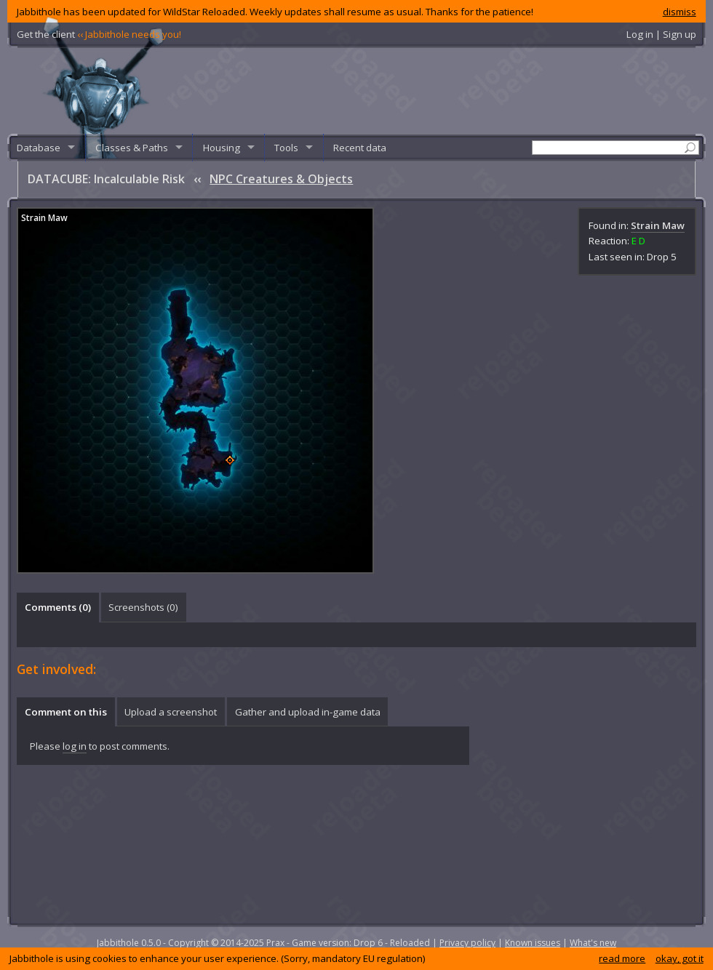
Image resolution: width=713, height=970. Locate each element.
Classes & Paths (131, 147)
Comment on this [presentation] (66, 711)
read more (622, 958)
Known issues (532, 943)
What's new (593, 943)
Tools (286, 147)
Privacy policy (467, 943)
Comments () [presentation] (58, 607)
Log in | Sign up (661, 34)
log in (75, 746)
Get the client (99, 34)
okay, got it (680, 958)
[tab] (57, 607)
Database (38, 147)
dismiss (679, 11)
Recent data (359, 147)
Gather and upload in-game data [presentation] (308, 711)
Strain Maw (658, 225)
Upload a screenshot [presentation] (170, 711)
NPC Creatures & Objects (281, 179)
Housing (221, 147)
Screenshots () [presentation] (143, 607)
